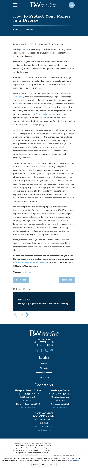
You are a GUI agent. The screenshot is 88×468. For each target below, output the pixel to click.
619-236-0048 (44, 345)
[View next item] (27, 314)
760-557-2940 (44, 416)
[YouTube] (51, 350)
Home (44, 363)
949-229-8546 (44, 342)
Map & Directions (28, 407)
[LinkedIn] (36, 350)
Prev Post (21, 280)
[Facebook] (41, 350)
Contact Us (44, 377)
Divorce (28, 272)
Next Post (67, 280)
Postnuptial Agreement (46, 114)
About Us (44, 368)
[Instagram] (46, 350)
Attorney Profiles (44, 373)
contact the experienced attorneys (30, 262)
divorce (25, 49)
